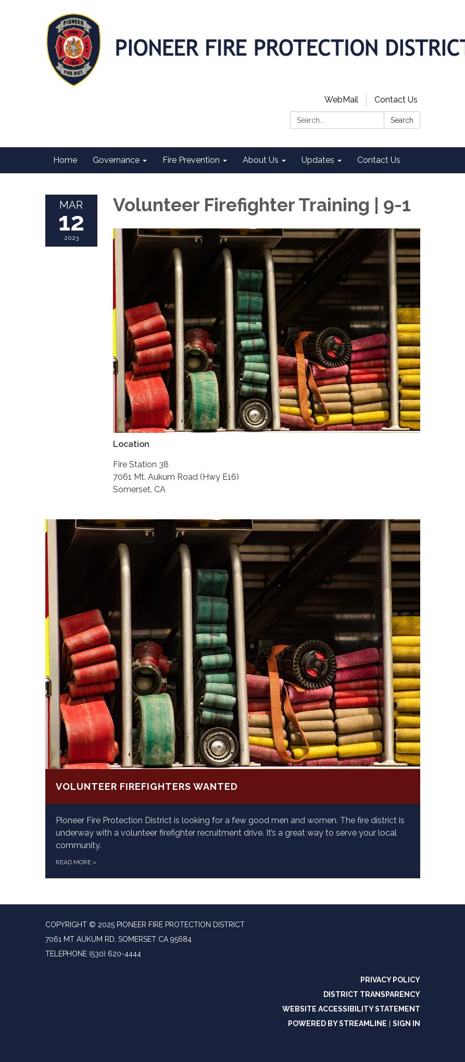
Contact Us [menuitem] (378, 160)
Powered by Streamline (337, 1023)
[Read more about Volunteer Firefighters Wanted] (232, 698)
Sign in (406, 1023)
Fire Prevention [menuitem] (191, 160)
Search (402, 120)
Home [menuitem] (65, 160)
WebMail (341, 100)
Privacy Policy (390, 980)
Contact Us (396, 100)
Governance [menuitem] (116, 160)
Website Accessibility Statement (351, 1009)
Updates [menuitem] (317, 160)
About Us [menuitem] (261, 160)
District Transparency (371, 994)
